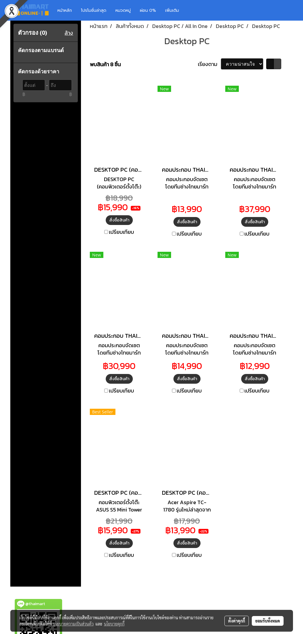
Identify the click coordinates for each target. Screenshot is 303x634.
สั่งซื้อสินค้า (119, 220)
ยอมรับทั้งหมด (267, 620)
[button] (192, 10)
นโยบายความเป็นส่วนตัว (73, 623)
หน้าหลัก (64, 10)
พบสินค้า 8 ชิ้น (105, 64)
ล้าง (68, 33)
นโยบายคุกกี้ (114, 623)
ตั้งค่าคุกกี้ (236, 620)
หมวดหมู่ (123, 10)
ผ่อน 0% (148, 10)
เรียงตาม (209, 64)
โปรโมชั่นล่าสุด (93, 10)
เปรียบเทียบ (121, 232)
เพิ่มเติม (172, 10)
